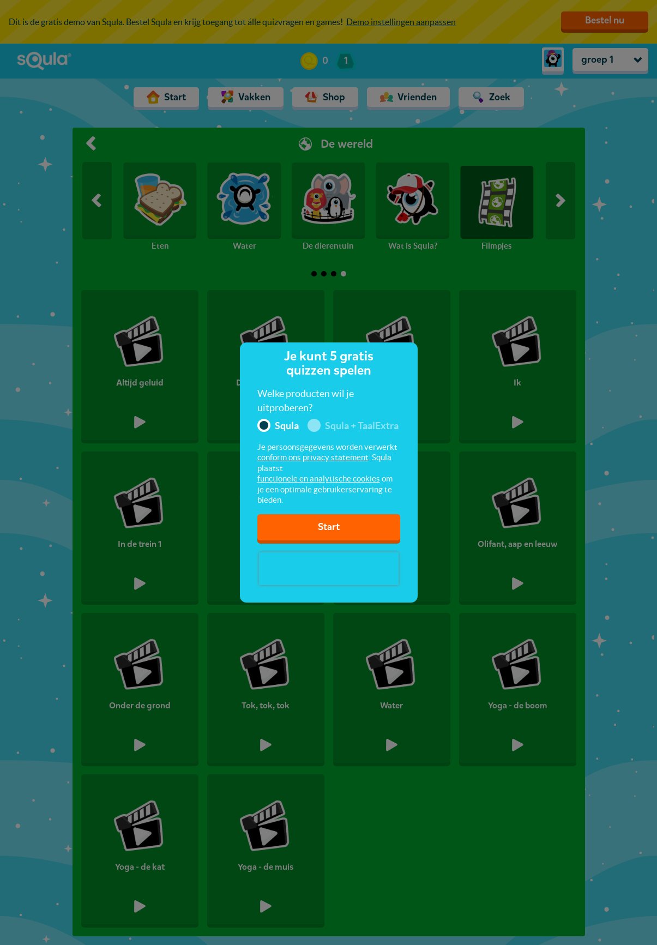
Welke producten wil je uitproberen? (305, 400)
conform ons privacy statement (313, 457)
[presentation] (329, 568)
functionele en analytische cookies (318, 478)
